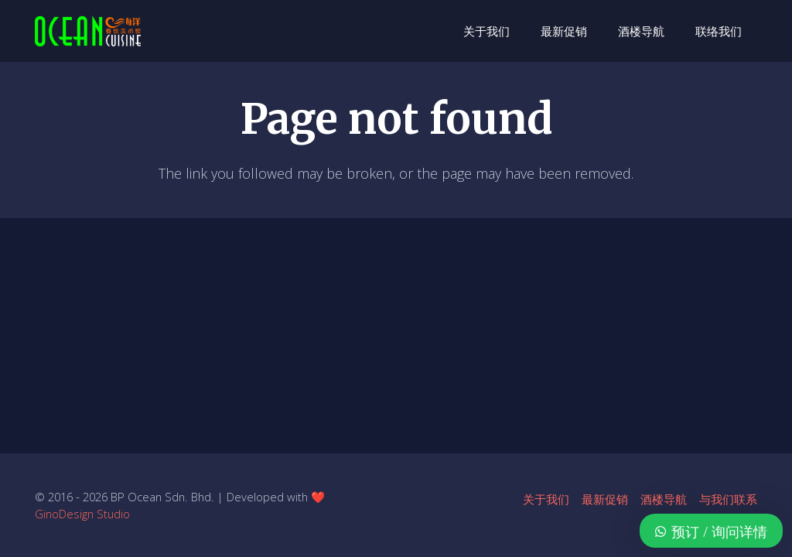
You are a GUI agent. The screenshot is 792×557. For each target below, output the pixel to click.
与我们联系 (728, 499)
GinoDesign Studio (82, 513)
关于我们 (546, 499)
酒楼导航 (663, 499)
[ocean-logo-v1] (88, 30)
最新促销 (605, 499)
